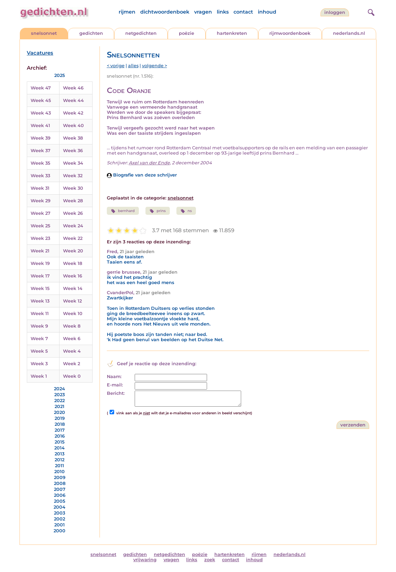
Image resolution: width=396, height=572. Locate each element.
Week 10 (72, 313)
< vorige (116, 65)
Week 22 (72, 238)
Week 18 (72, 263)
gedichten (91, 33)
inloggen (334, 12)
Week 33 (40, 175)
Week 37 (40, 150)
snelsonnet (44, 33)
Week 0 (72, 376)
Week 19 (40, 263)
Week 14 (72, 288)
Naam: (114, 376)
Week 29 (40, 200)
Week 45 (41, 100)
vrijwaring (145, 559)
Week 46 (73, 88)
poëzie (186, 33)
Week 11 (40, 313)
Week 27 (40, 213)
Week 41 (40, 125)
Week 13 (40, 301)
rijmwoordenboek (289, 33)
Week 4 (72, 351)
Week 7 (39, 338)
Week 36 (73, 150)
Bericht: (116, 393)
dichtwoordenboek (164, 12)
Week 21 (40, 250)
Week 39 (40, 138)
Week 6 (71, 338)
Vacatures (40, 53)
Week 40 (73, 125)
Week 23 (40, 238)
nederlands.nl (349, 33)
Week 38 (73, 138)
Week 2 (71, 363)
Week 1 (39, 376)
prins (158, 211)
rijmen (127, 12)
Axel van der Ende (149, 162)
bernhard (123, 211)
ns (186, 211)
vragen (203, 12)
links (223, 12)
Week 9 (39, 326)
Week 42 (73, 113)
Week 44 (73, 100)
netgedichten (141, 33)
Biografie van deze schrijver (142, 175)
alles (133, 65)
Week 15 (40, 288)
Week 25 (40, 225)
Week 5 (39, 351)
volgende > (154, 65)
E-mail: (115, 384)
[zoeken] (370, 11)
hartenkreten (232, 33)
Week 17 (40, 276)
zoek (209, 559)
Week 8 (71, 326)
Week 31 (40, 188)
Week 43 (41, 113)
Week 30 (73, 188)
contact (243, 12)
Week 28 (73, 200)
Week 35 (40, 163)
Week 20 (73, 250)
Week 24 (73, 225)
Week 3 (39, 363)
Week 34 (73, 163)
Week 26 (73, 213)
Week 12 (72, 301)
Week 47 (41, 88)
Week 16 (72, 276)
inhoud (267, 12)
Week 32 (72, 175)
